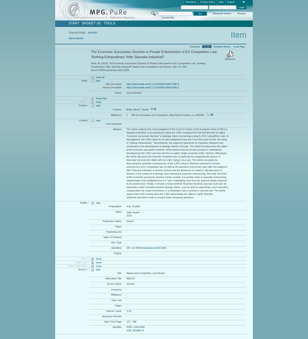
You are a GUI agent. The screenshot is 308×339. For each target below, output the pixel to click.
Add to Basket (76, 38)
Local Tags (239, 46)
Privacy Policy (207, 2)
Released (230, 59)
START (74, 23)
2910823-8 (138, 330)
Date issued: (133, 212)
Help (221, 2)
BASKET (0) (91, 23)
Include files (168, 17)
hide (98, 81)
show (99, 102)
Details (206, 46)
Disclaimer (191, 2)
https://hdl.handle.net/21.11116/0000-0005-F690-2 (152, 87)
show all (100, 77)
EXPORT (93, 32)
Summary (195, 46)
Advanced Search (222, 13)
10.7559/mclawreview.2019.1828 (149, 248)
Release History (222, 46)
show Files (101, 98)
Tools (109, 23)
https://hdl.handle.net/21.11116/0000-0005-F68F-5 (152, 84)
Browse (242, 13)
